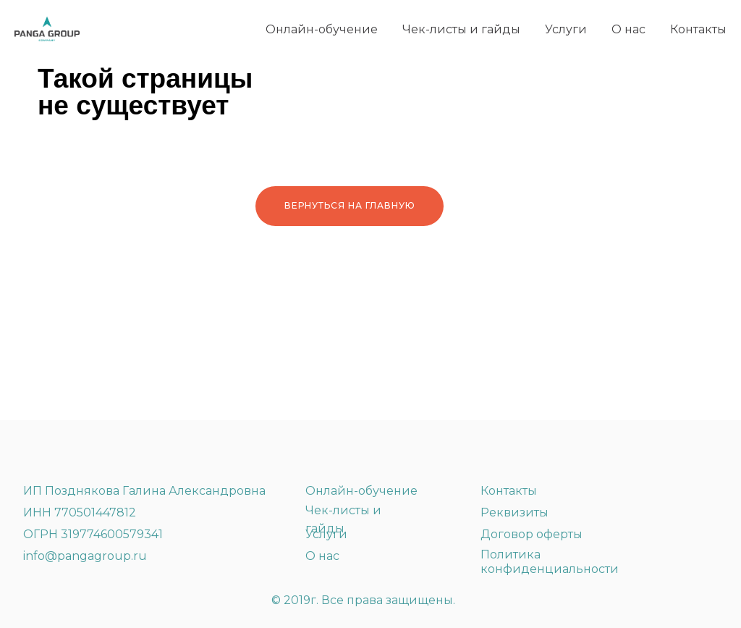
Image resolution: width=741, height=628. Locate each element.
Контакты (698, 29)
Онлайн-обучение (322, 29)
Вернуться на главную (349, 205)
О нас (628, 29)
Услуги (566, 29)
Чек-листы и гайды (461, 29)
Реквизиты (514, 512)
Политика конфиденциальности (549, 562)
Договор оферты (531, 534)
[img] (90, 452)
